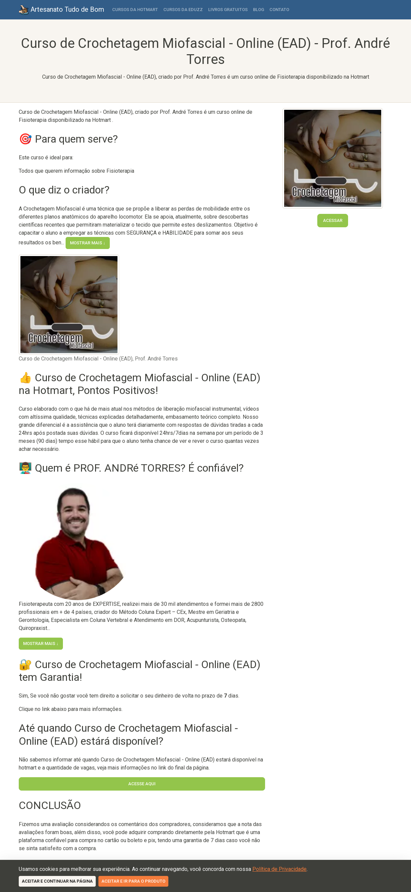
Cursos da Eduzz (183, 9)
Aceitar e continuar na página (57, 881)
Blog (258, 9)
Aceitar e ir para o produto (133, 881)
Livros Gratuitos (228, 9)
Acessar (332, 220)
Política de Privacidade (279, 869)
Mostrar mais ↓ (87, 242)
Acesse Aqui (142, 783)
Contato (279, 9)
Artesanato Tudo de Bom (61, 10)
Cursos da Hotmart (135, 9)
